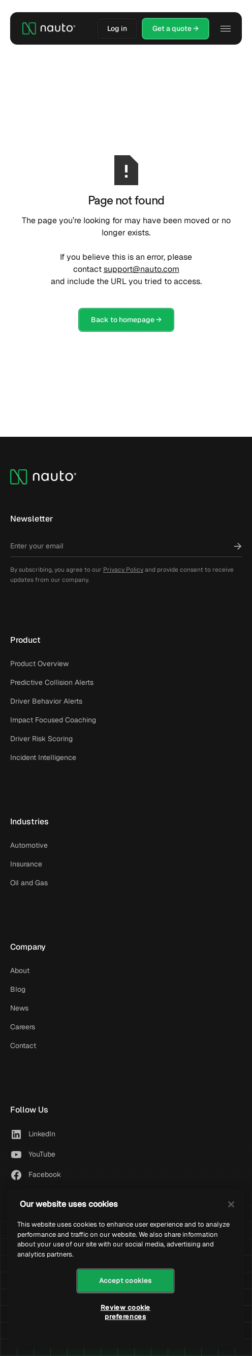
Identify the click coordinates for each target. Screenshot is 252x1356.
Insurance (26, 863)
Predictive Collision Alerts (51, 682)
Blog (17, 989)
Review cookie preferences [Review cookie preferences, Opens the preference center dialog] (126, 1312)
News (19, 1008)
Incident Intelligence (43, 757)
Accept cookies (125, 1280)
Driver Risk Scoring (41, 738)
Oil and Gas (29, 882)
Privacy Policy (123, 570)
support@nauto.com (141, 269)
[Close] (231, 1204)
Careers (22, 1026)
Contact (23, 1045)
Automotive (29, 845)
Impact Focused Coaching (53, 719)
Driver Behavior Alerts (46, 701)
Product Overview (39, 663)
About (19, 970)
